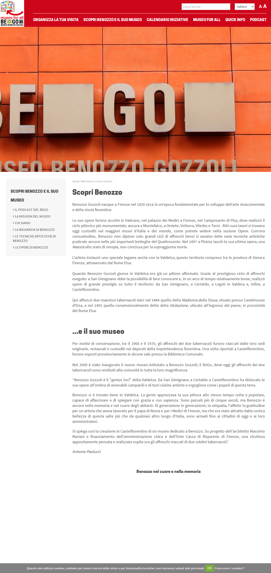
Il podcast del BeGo (31, 209)
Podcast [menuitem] (258, 20)
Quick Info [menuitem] (235, 20)
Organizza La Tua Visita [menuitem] (56, 20)
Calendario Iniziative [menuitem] (167, 20)
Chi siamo (22, 223)
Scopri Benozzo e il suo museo (92, 181)
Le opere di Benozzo (31, 247)
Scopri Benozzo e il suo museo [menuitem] (112, 20)
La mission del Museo (32, 216)
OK (210, 568)
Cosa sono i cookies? (229, 568)
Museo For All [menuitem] (207, 20)
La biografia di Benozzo (34, 229)
